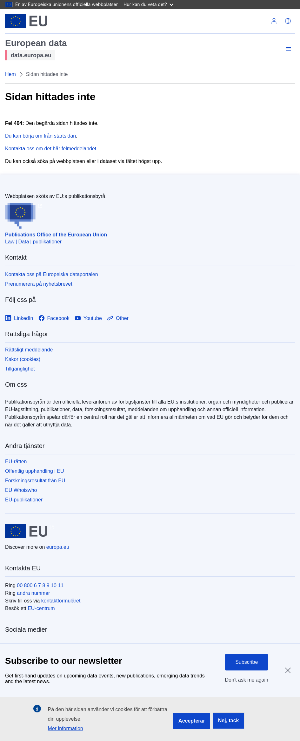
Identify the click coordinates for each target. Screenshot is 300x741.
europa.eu (57, 547)
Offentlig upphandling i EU (34, 471)
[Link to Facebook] (54, 318)
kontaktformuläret (61, 600)
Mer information (65, 728)
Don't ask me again (246, 680)
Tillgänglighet (20, 368)
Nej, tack (228, 720)
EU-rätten (16, 461)
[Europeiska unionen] (26, 21)
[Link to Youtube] (88, 318)
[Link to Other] (118, 318)
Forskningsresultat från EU (35, 480)
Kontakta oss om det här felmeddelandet (50, 148)
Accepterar (191, 721)
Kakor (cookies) (22, 359)
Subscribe (246, 662)
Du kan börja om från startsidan (40, 136)
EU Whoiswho (21, 490)
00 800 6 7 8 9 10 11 (40, 585)
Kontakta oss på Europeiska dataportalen (51, 274)
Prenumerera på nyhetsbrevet (38, 284)
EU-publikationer (24, 499)
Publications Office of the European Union (56, 234)
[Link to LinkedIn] (19, 318)
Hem (10, 74)
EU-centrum (41, 608)
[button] (288, 21)
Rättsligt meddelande (29, 349)
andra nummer (33, 593)
